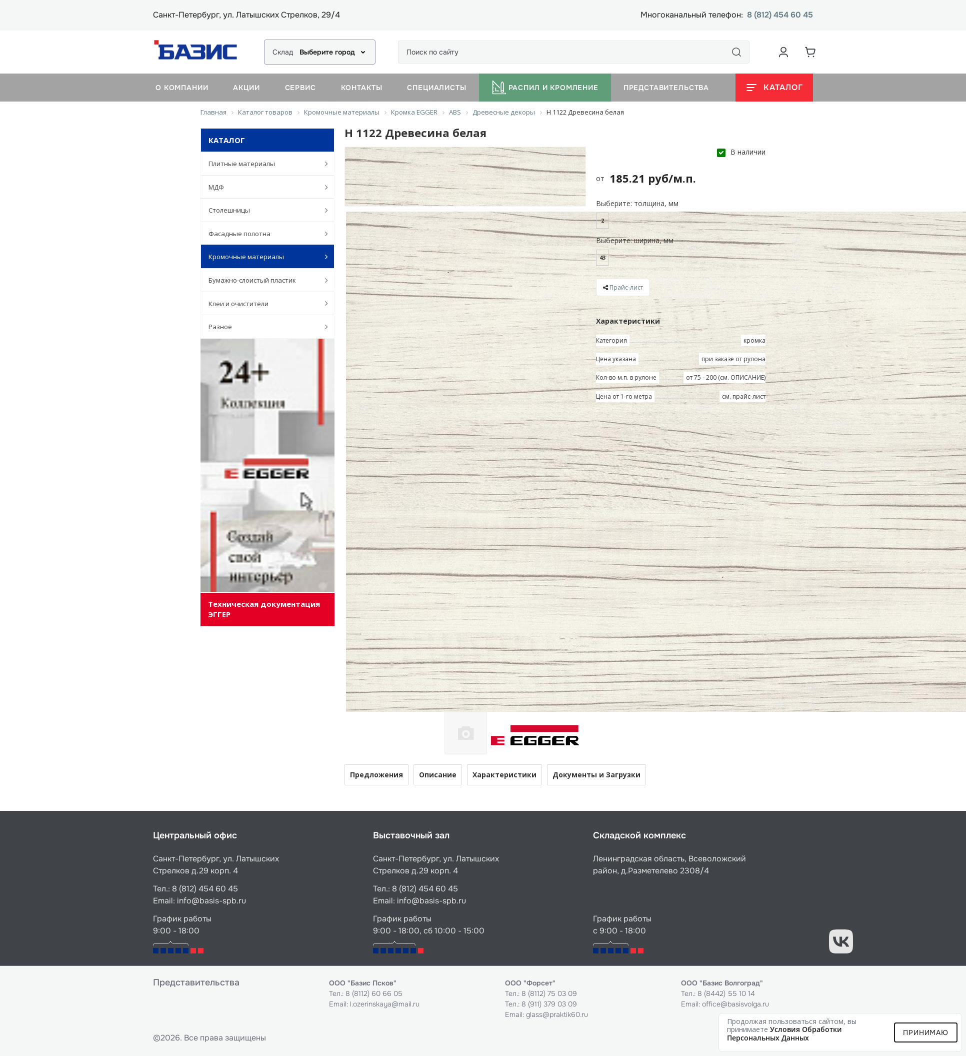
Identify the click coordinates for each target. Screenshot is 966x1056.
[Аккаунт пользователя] (783, 52)
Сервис (300, 87)
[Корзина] (810, 52)
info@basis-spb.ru (211, 900)
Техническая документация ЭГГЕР (264, 609)
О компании (182, 87)
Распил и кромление (545, 87)
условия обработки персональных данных (784, 1033)
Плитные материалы (263, 164)
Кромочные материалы (263, 257)
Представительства (666, 87)
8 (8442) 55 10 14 (726, 993)
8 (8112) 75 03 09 (549, 993)
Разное (263, 327)
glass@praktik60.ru (557, 1014)
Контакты (361, 87)
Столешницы (263, 210)
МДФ (263, 187)
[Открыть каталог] (774, 88)
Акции (246, 87)
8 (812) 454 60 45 (780, 15)
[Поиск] (737, 52)
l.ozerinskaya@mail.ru (385, 1003)
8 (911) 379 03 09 (549, 1003)
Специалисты (436, 87)
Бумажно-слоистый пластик (263, 280)
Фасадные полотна (263, 234)
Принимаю (925, 1032)
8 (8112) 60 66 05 (374, 993)
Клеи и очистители (263, 303)
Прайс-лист (626, 287)
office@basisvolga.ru (735, 1003)
